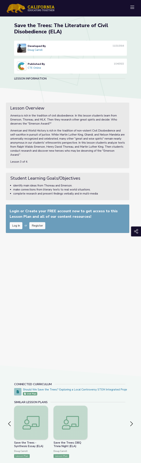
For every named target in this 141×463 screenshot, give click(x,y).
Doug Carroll (35, 50)
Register (37, 226)
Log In (16, 226)
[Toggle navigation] (132, 7)
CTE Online (34, 68)
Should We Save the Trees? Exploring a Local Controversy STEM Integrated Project (76, 389)
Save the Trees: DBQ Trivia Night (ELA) (67, 444)
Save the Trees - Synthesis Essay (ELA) (28, 444)
